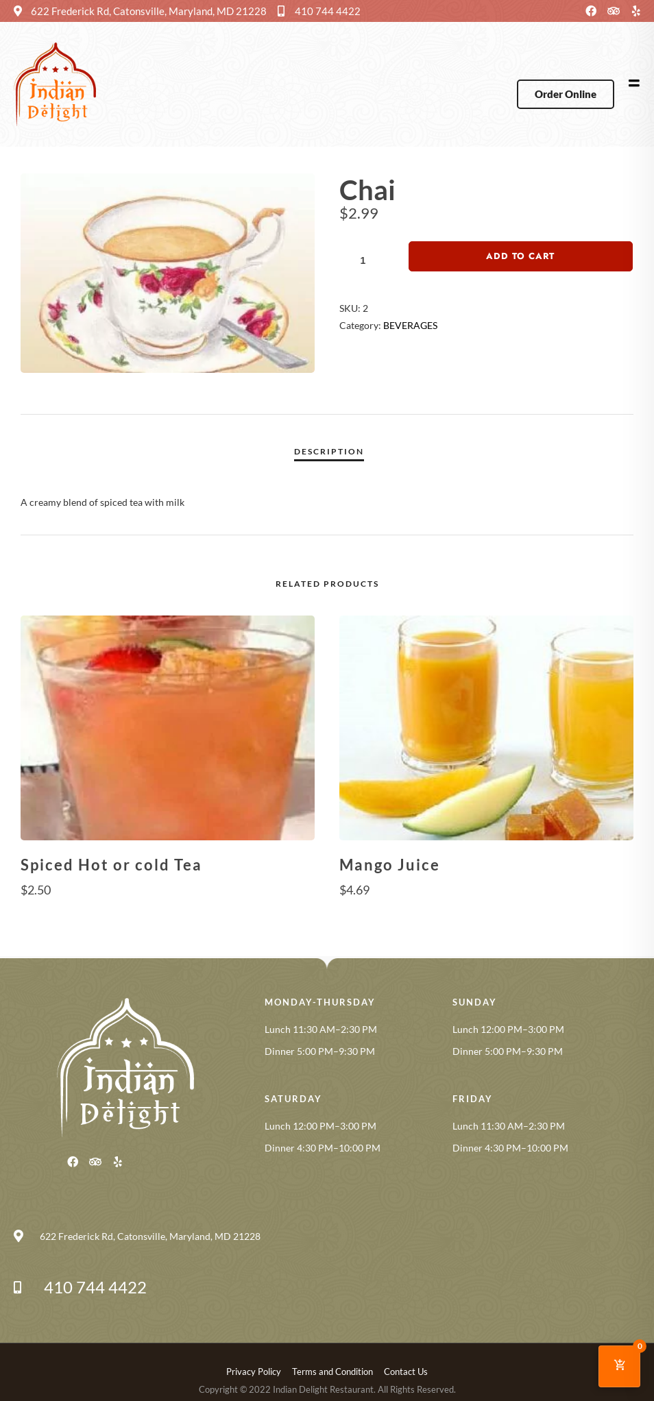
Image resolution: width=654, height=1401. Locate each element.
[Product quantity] (368, 260)
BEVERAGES (410, 325)
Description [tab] (329, 451)
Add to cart (520, 256)
